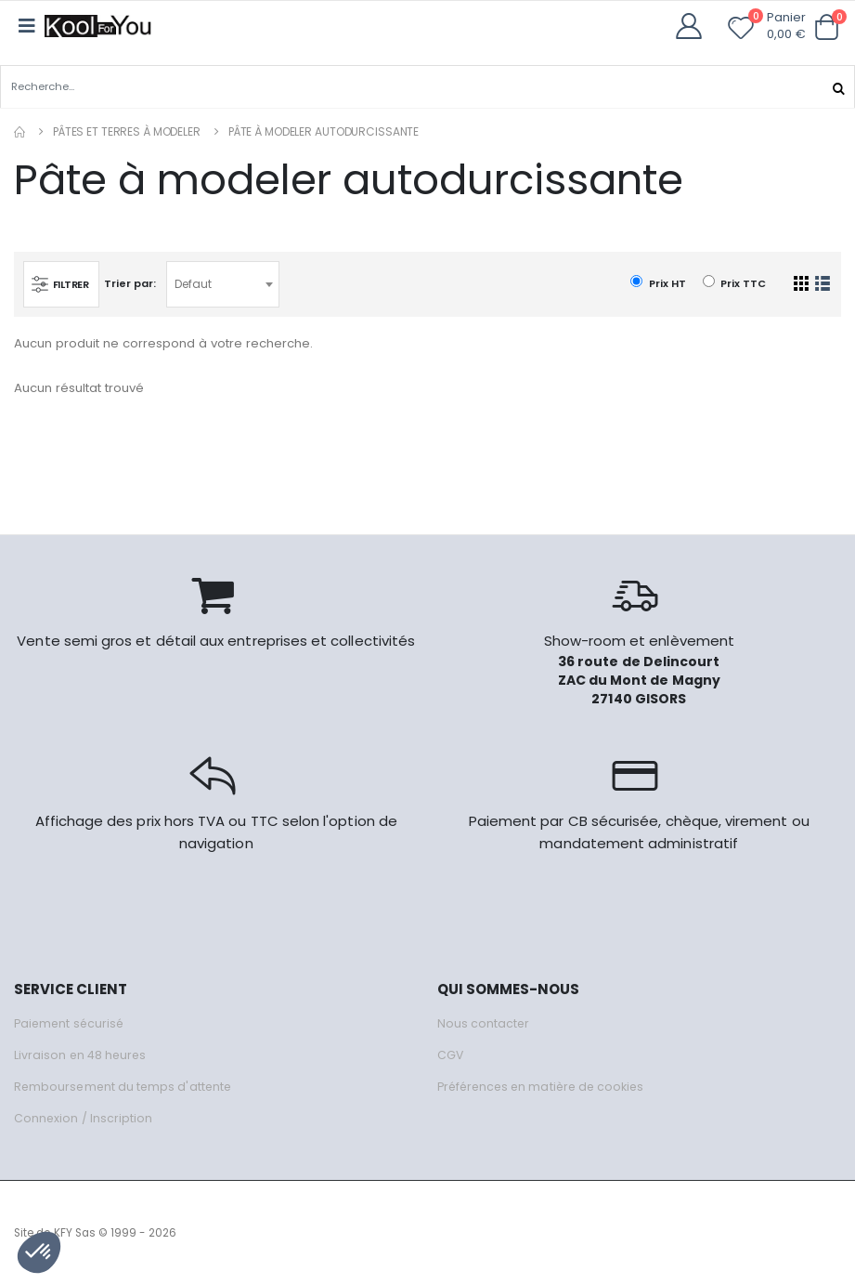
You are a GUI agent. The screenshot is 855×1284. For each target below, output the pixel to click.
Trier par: (133, 282)
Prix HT (657, 283)
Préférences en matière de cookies (545, 1085)
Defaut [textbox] (195, 283)
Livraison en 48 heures (81, 1054)
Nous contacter (484, 1022)
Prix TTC (734, 283)
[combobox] (225, 283)
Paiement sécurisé (71, 1022)
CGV (450, 1054)
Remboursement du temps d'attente (125, 1085)
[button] (826, 27)
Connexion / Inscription (84, 1117)
